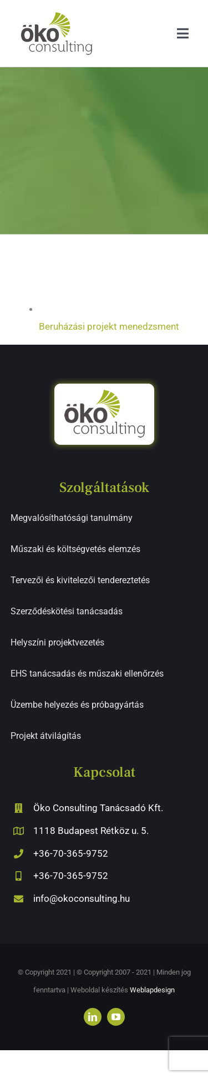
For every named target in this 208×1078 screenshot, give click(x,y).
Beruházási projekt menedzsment (109, 326)
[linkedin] (93, 1017)
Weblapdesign (152, 990)
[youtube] (116, 1017)
